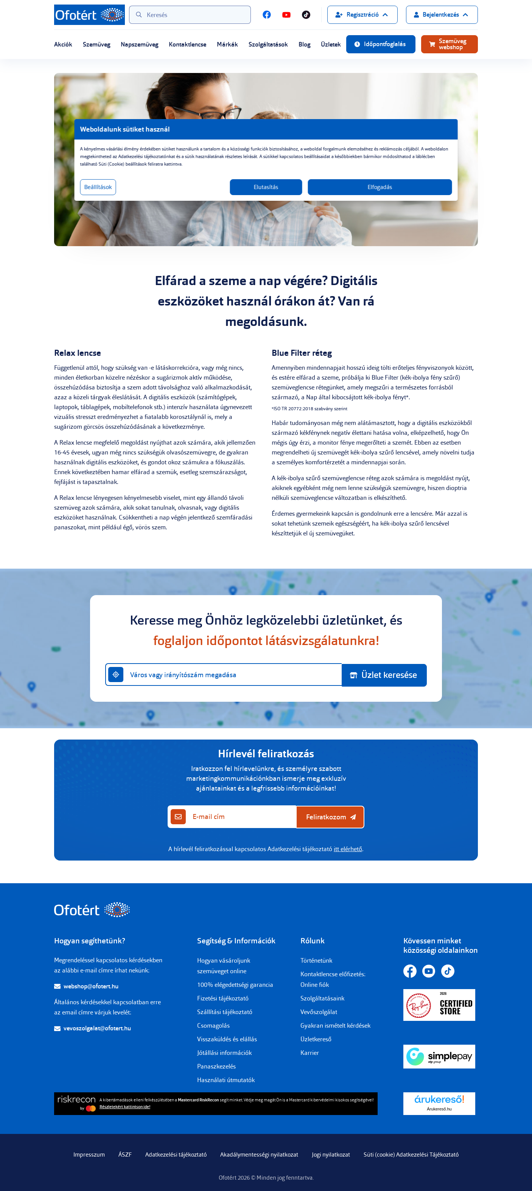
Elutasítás (266, 194)
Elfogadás (339, 194)
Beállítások (166, 194)
